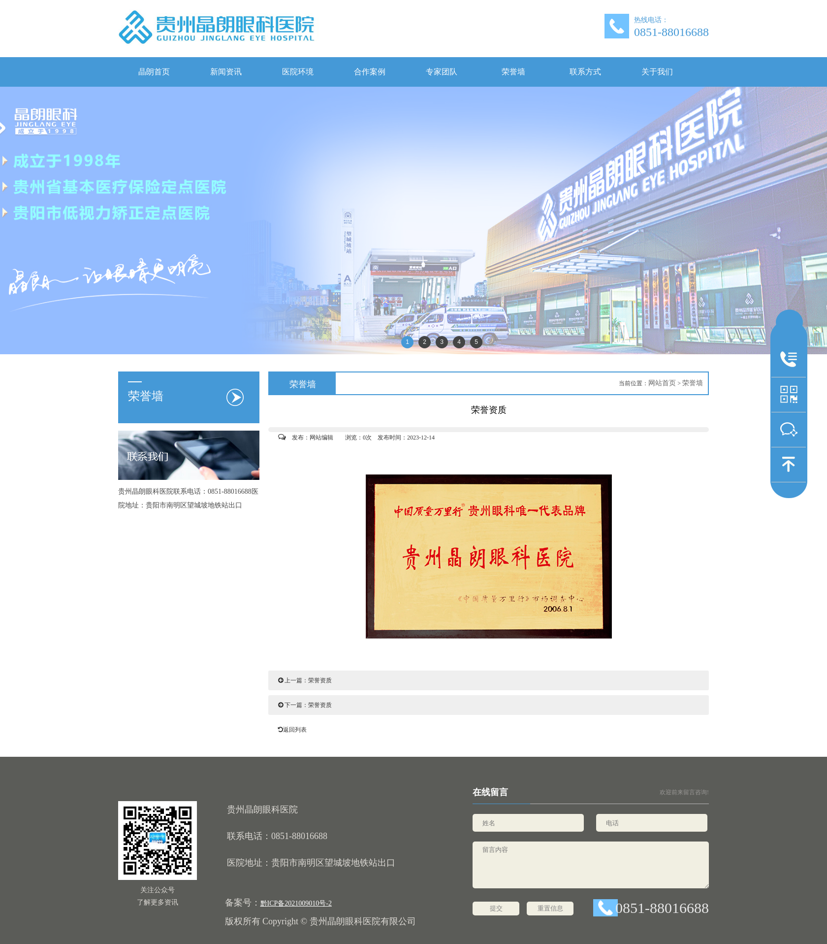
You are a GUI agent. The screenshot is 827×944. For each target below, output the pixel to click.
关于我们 (657, 71)
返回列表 (290, 729)
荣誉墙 (513, 71)
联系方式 (585, 71)
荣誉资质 (320, 680)
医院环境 (298, 71)
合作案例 (369, 71)
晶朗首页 (154, 71)
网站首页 (662, 383)
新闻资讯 (226, 71)
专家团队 (441, 71)
